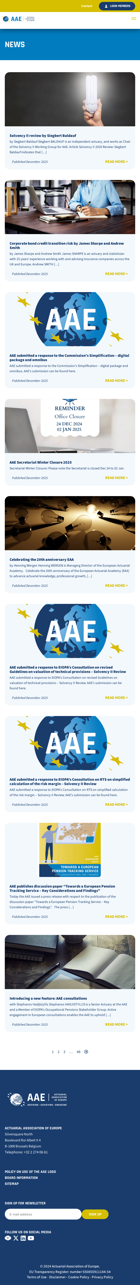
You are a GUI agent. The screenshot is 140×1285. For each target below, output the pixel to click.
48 (78, 1052)
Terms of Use (37, 1277)
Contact (86, 6)
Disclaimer (57, 1277)
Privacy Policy (102, 1277)
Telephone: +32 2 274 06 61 (26, 1152)
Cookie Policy (78, 1277)
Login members (117, 6)
